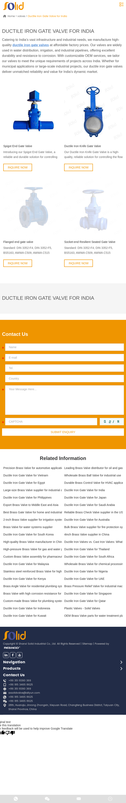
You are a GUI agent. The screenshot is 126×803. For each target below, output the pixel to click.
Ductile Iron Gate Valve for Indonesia (26, 608)
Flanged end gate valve (18, 242)
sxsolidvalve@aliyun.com (24, 693)
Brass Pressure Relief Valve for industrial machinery (93, 586)
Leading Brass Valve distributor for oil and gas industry (93, 468)
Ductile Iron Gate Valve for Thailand (87, 549)
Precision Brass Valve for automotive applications (32, 468)
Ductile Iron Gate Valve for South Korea (28, 534)
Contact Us (14, 675)
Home (11, 16)
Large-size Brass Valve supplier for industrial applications (32, 490)
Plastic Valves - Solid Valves (82, 608)
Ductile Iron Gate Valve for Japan (85, 497)
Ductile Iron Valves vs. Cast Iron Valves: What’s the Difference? (93, 541)
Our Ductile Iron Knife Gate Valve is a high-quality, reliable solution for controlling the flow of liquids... (93, 154)
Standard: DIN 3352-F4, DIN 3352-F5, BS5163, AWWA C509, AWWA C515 (27, 250)
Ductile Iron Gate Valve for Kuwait (24, 615)
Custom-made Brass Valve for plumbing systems (32, 601)
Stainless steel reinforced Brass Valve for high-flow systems (32, 571)
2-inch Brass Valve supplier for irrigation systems (32, 519)
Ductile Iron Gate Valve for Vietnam (25, 475)
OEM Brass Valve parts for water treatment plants (93, 615)
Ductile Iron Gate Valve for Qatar (85, 601)
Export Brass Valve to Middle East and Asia (30, 505)
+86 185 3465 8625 (20, 697)
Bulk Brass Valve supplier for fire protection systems (93, 527)
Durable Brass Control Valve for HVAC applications (93, 482)
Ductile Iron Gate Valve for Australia (87, 519)
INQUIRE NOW (18, 167)
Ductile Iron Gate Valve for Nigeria (86, 571)
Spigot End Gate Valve (17, 146)
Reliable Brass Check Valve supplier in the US (93, 512)
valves (21, 16)
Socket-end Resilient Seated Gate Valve (89, 242)
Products (12, 668)
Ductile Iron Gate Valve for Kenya (24, 578)
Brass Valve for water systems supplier (28, 527)
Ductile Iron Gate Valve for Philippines (27, 497)
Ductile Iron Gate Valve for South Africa (89, 556)
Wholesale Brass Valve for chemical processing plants (93, 564)
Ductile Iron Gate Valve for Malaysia (26, 564)
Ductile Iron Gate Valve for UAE (84, 578)
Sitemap (87, 644)
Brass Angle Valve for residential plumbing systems (32, 586)
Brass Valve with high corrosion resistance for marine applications (32, 593)
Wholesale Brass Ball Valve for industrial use (92, 475)
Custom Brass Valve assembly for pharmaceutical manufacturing (32, 556)
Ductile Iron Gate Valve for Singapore (88, 593)
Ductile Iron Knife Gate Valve (82, 146)
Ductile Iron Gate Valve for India (47, 16)
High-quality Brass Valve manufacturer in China (32, 541)
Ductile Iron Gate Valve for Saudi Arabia (89, 505)
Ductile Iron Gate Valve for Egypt (24, 482)
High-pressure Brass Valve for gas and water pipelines (32, 549)
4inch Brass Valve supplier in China (86, 534)
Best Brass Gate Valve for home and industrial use (32, 512)
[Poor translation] (10, 733)
